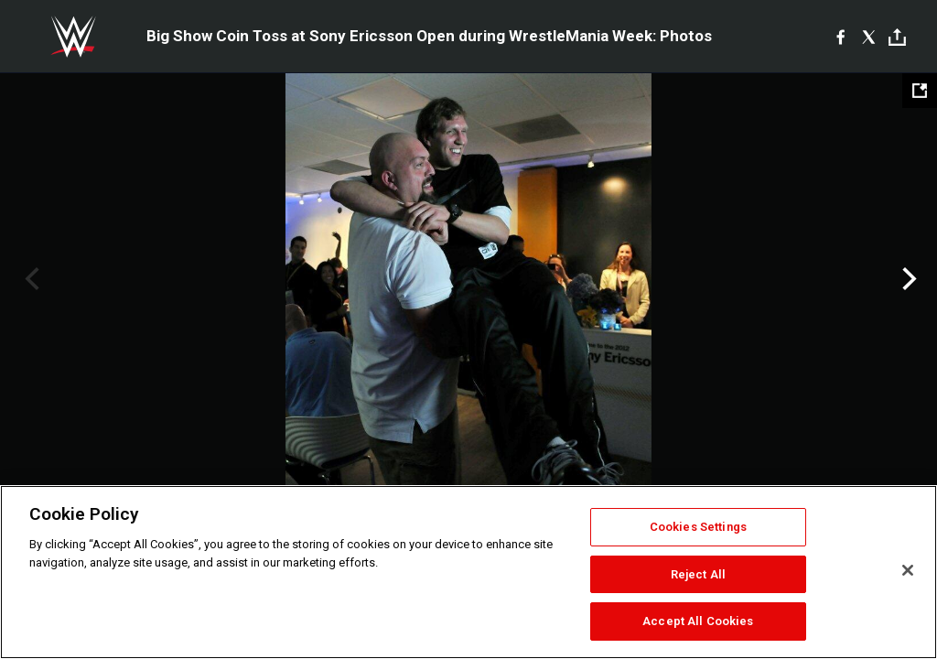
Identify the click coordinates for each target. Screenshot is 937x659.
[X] (869, 36)
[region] (468, 572)
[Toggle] (897, 37)
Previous (30, 279)
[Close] (908, 570)
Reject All (698, 574)
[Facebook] (840, 36)
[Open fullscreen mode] (919, 90)
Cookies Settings (698, 527)
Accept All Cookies (697, 621)
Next (907, 279)
